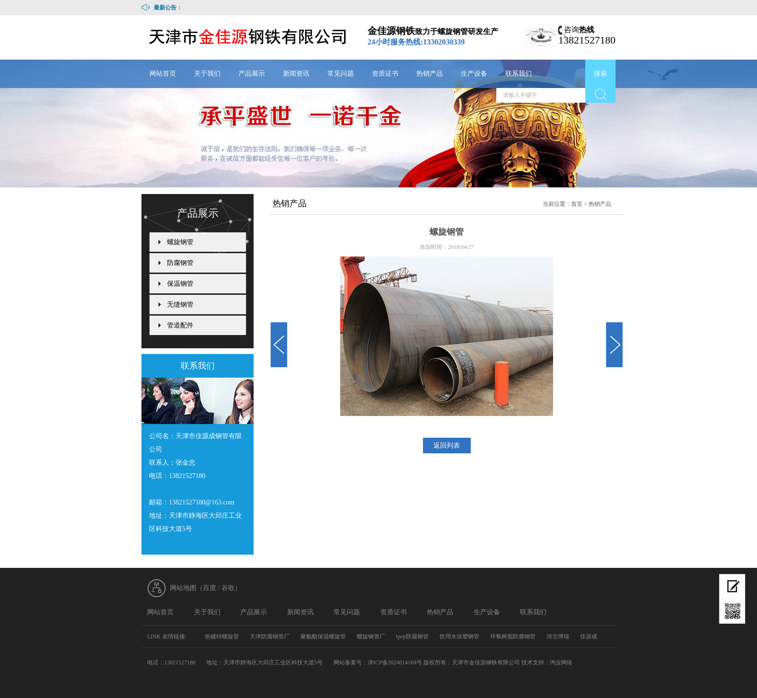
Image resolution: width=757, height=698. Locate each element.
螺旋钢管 (180, 242)
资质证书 (385, 73)
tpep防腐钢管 (412, 636)
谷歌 (228, 588)
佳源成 (588, 636)
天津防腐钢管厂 (270, 636)
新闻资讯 (296, 73)
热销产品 (429, 73)
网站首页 (163, 73)
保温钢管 (180, 283)
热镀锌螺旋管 (222, 636)
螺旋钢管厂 (371, 636)
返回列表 (446, 445)
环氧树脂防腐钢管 (513, 636)
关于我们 (207, 73)
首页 (576, 204)
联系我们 (518, 73)
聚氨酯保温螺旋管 (323, 636)
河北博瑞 (557, 636)
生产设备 (474, 73)
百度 (209, 588)
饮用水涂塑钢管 (459, 636)
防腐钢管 (180, 262)
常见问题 (340, 73)
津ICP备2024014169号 (395, 662)
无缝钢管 (180, 304)
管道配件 (180, 325)
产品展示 (251, 73)
